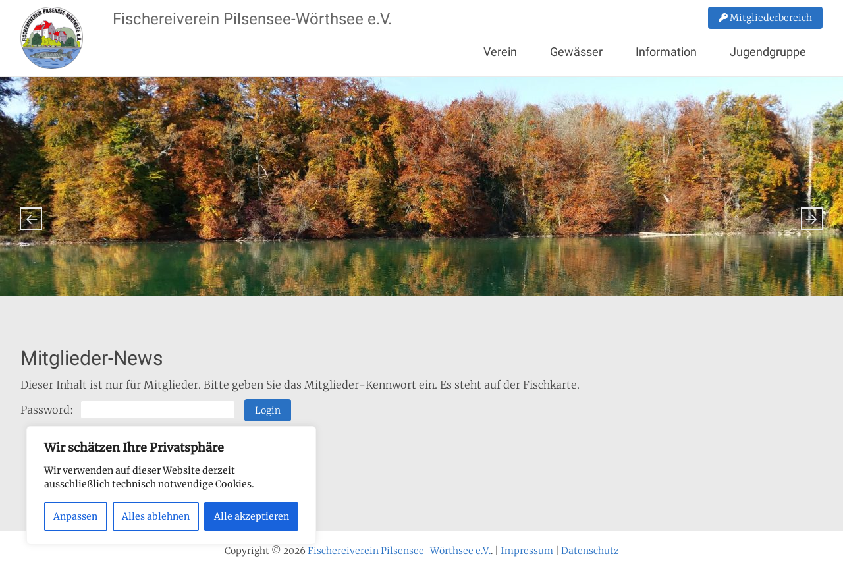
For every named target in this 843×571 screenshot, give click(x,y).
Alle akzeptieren (251, 516)
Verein (500, 52)
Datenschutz (590, 551)
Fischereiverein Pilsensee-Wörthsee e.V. (252, 19)
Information (666, 52)
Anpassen (75, 516)
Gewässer (576, 52)
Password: (127, 409)
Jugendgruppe (768, 52)
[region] (171, 485)
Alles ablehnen (156, 516)
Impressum (527, 551)
